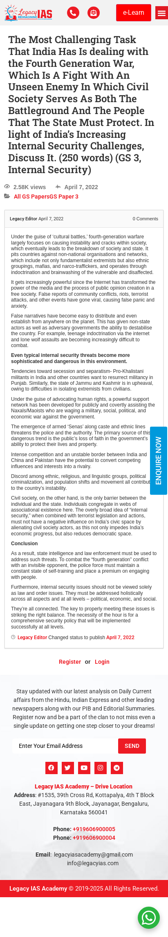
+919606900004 (94, 837)
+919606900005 (94, 829)
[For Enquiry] (93, 13)
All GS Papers (31, 196)
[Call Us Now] (73, 13)
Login (102, 661)
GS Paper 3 (63, 196)
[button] (161, 12)
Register (70, 661)
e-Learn (133, 12)
